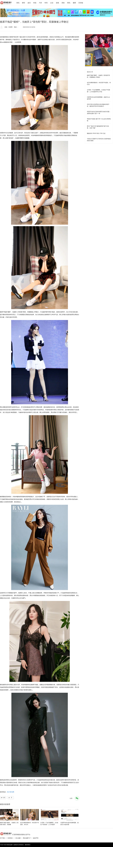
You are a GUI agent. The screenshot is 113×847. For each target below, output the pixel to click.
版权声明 (35, 838)
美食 (63, 3)
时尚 (46, 3)
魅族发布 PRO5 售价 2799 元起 (96, 133)
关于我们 (2, 838)
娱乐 (29, 3)
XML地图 (18, 838)
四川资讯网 (10, 792)
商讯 (68, 3)
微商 (74, 3)
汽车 (40, 3)
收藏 (4, 797)
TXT (29, 838)
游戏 (57, 3)
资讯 (17, 3)
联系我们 (10, 838)
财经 (23, 3)
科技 (34, 3)
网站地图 (25, 838)
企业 (51, 3)
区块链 (81, 3)
